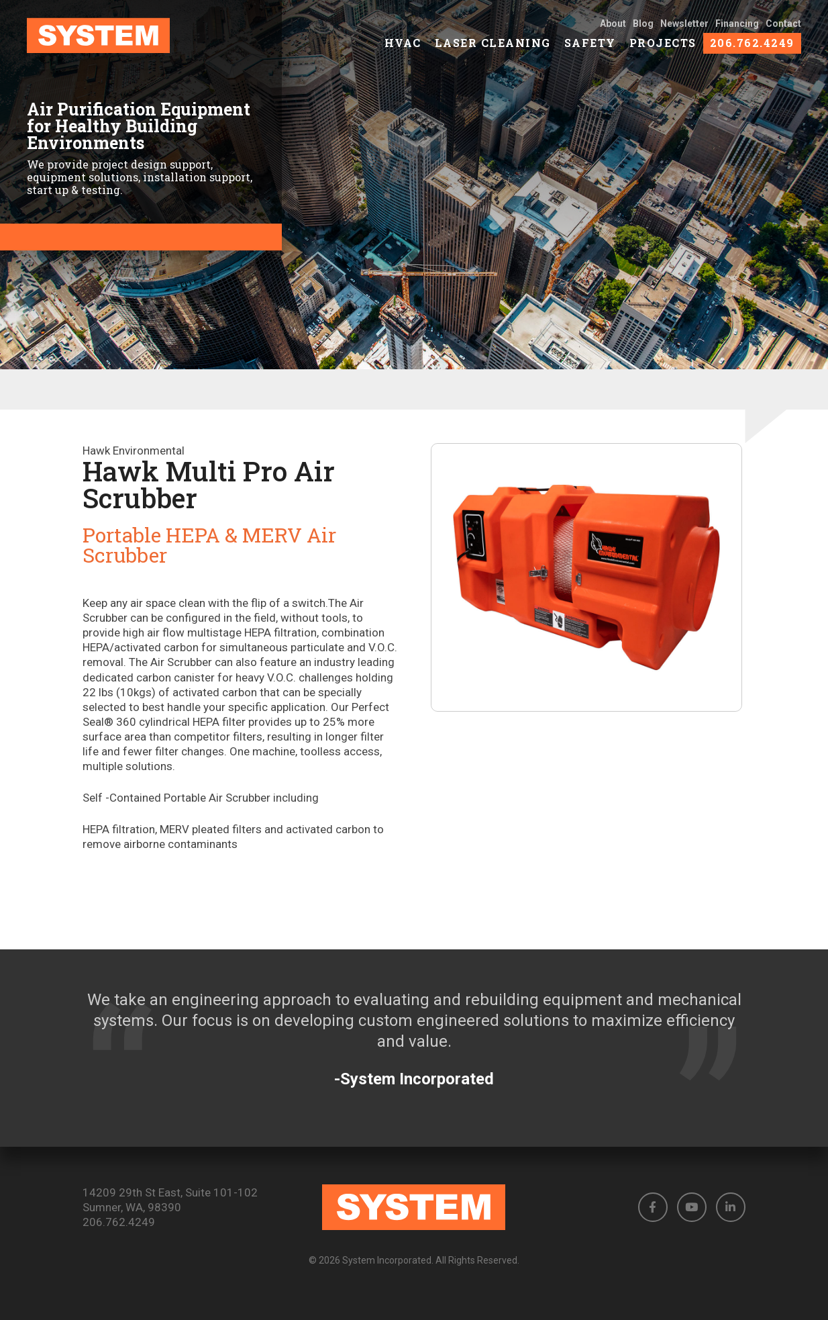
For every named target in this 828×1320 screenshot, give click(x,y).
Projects (662, 47)
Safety (590, 47)
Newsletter (684, 28)
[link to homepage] (112, 40)
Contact (783, 28)
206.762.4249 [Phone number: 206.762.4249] (119, 1222)
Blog (643, 28)
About (613, 28)
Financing (737, 28)
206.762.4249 (752, 47)
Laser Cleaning (493, 47)
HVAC (402, 47)
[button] (653, 1207)
